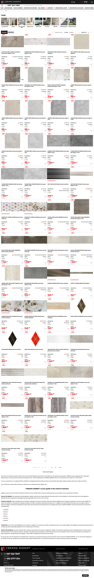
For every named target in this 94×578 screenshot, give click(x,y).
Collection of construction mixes (63, 558)
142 (55, 467)
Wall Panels (41, 8)
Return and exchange (84, 560)
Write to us (6, 562)
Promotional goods (60, 8)
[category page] (5, 21)
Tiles (2, 8)
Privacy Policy (82, 565)
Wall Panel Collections (61, 563)
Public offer (81, 563)
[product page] (12, 41)
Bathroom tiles (30, 26)
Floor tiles (47, 26)
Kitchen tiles (38, 26)
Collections (11, 32)
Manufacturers (89, 8)
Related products (63, 26)
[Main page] (15, 549)
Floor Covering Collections (62, 560)
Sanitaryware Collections (62, 553)
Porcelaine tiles (5, 26)
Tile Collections (59, 555)
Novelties (49, 8)
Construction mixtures (30, 8)
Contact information (8, 565)
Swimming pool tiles (21, 27)
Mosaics (13, 26)
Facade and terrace (72, 26)
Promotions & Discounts (75, 8)
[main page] (11, 2)
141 (51, 467)
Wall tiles (55, 26)
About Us (81, 553)
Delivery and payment (84, 558)
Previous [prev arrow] (35, 467)
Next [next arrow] (60, 467)
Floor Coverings (18, 8)
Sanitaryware (8, 8)
